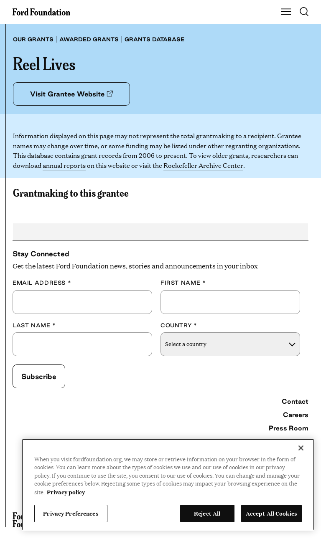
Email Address (42, 283)
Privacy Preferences (70, 513)
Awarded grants (89, 39)
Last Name (34, 325)
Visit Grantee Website (71, 94)
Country (178, 325)
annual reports (64, 165)
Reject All (207, 513)
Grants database (154, 39)
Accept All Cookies (271, 513)
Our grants (33, 39)
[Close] (301, 448)
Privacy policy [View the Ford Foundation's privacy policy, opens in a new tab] (66, 492)
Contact (295, 401)
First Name (183, 283)
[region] (168, 485)
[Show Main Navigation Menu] (286, 12)
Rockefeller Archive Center (203, 165)
